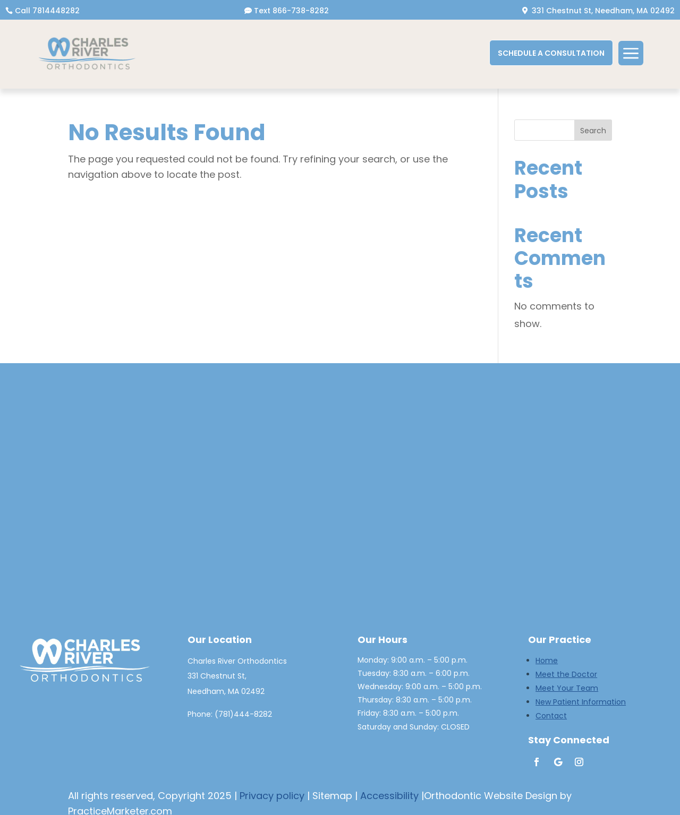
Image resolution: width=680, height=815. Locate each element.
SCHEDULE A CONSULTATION (551, 53)
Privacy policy (272, 795)
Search (593, 130)
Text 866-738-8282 (291, 10)
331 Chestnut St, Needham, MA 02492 (603, 10)
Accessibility (389, 795)
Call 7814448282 (47, 10)
